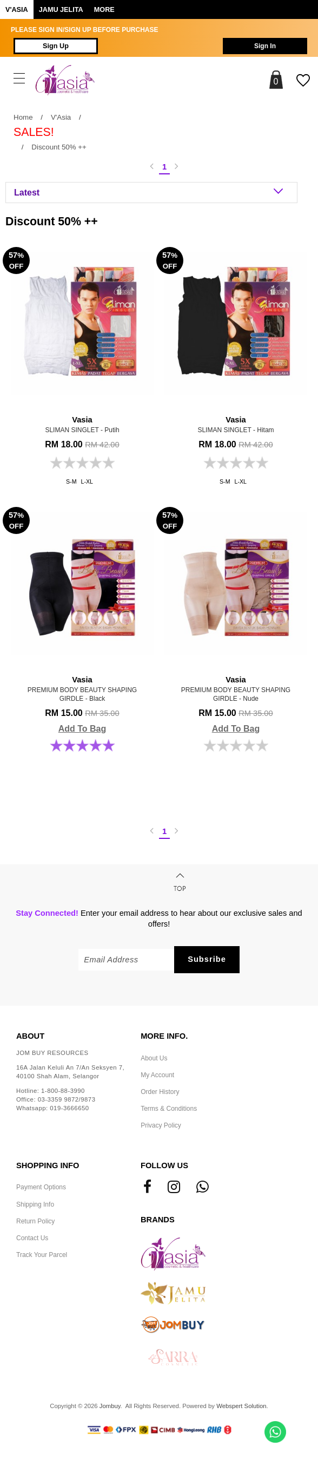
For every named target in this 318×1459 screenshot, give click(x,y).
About (30, 1036)
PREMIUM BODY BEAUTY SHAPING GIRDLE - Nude (236, 688)
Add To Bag (82, 728)
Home (23, 117)
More (104, 10)
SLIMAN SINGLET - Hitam (236, 424)
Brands (158, 1219)
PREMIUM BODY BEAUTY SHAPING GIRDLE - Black (82, 688)
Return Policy (35, 1221)
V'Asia (61, 117)
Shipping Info (35, 1204)
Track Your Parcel (41, 1255)
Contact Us (32, 1238)
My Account (157, 1075)
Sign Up (56, 46)
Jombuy (110, 1406)
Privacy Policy (161, 1125)
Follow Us (164, 1165)
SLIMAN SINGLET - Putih (82, 424)
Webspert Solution (241, 1406)
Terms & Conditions (169, 1108)
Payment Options (41, 1187)
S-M (71, 481)
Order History (160, 1092)
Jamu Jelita (61, 10)
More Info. (164, 1036)
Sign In (265, 46)
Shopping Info (47, 1165)
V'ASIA (16, 10)
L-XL (87, 481)
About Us (154, 1058)
